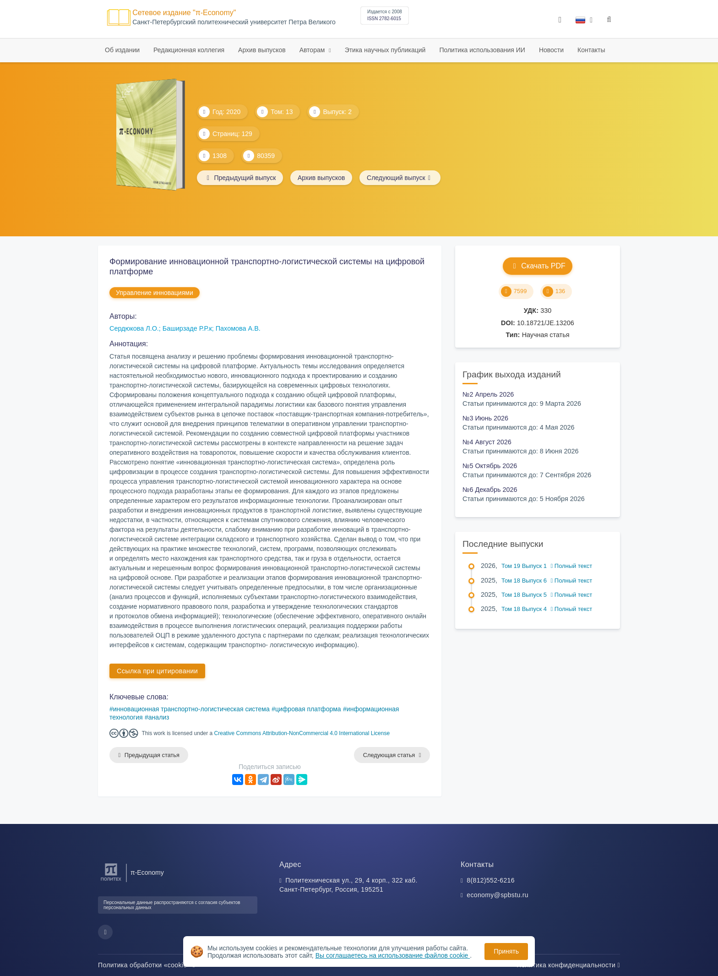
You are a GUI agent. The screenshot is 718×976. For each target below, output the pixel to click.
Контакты (591, 50)
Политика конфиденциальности (568, 965)
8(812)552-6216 (491, 880)
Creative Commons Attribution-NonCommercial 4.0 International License (302, 733)
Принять (506, 951)
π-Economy (147, 872)
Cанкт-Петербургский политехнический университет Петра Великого (234, 22)
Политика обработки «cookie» (146, 965)
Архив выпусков (262, 50)
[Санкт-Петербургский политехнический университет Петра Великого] (111, 881)
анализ (158, 717)
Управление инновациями (154, 292)
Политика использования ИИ (482, 50)
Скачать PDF (537, 266)
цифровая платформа (308, 709)
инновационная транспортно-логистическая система (191, 709)
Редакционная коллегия (188, 50)
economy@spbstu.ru (497, 895)
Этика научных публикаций (385, 50)
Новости (551, 50)
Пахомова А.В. (238, 328)
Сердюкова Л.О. (134, 328)
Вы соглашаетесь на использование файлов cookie (392, 955)
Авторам (313, 50)
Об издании (122, 50)
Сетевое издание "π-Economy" (184, 12)
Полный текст (572, 565)
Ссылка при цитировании (157, 671)
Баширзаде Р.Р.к (187, 328)
